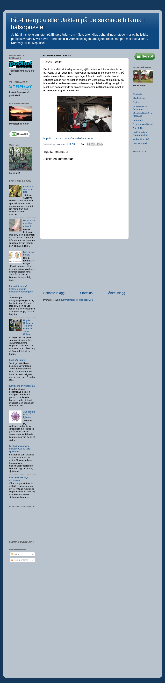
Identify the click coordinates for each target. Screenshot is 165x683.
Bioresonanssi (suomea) (140, 107)
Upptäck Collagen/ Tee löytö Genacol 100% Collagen (28, 327)
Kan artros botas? (28, 253)
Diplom (136, 102)
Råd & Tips (138, 128)
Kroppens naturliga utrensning (18, 478)
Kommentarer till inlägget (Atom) (77, 300)
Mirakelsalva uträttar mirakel (29, 223)
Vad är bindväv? (141, 139)
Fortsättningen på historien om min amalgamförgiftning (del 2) (21, 290)
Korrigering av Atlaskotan (22, 386)
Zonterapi (138, 120)
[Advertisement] (84, 265)
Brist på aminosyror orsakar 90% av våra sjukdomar (19, 449)
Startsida (86, 293)
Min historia (139, 98)
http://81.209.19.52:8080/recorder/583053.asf (69, 138)
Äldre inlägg (116, 293)
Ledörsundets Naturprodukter (140, 133)
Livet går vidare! (17, 360)
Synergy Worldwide (143, 124)
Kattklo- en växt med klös (28, 189)
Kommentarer (19, 560)
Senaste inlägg (54, 293)
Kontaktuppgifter (141, 143)
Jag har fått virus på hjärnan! (29, 414)
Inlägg (15, 554)
